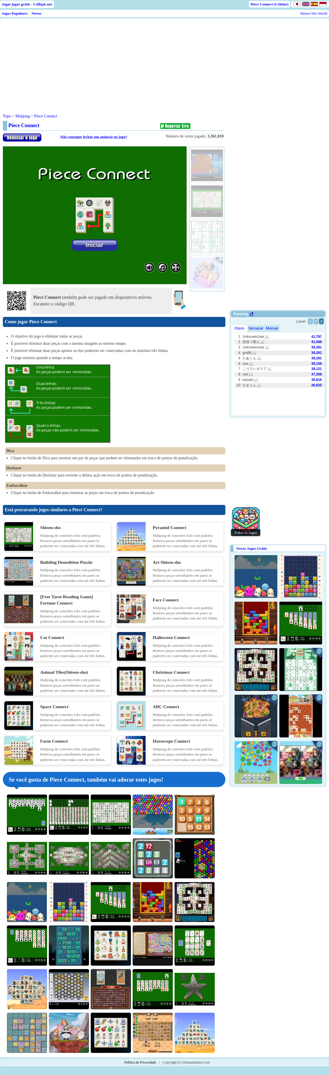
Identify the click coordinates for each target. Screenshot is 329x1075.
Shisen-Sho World (313, 13)
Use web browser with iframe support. (278, 364)
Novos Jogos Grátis (251, 548)
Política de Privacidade (140, 1062)
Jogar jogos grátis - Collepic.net (27, 4)
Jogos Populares (15, 13)
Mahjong (22, 116)
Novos (36, 13)
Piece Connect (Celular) (270, 4)
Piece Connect (45, 116)
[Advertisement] (112, 61)
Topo (7, 116)
